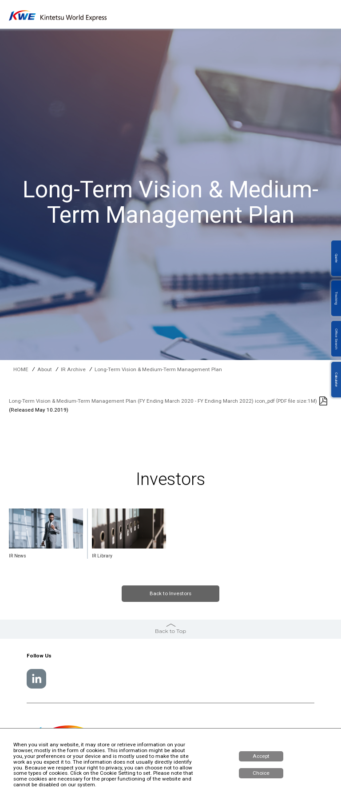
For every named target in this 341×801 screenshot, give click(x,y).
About (44, 369)
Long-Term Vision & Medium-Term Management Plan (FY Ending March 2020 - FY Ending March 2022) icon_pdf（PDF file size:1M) (163, 401)
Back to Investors (170, 593)
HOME (20, 369)
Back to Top (170, 631)
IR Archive (73, 369)
